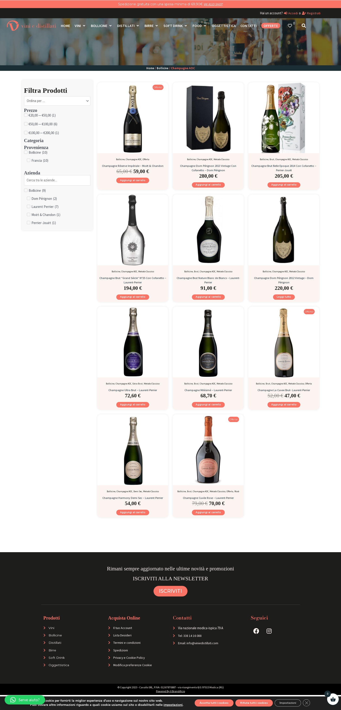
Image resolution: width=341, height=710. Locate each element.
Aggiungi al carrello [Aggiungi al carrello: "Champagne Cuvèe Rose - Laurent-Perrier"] (208, 519)
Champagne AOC (133, 159)
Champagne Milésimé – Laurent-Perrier (208, 394)
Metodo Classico (221, 159)
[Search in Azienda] (57, 181)
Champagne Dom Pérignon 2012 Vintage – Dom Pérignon (284, 281)
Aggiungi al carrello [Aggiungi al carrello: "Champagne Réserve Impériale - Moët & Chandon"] (133, 186)
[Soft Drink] (175, 26)
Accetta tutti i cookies (206, 703)
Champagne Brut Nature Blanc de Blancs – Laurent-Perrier (208, 281)
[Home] (65, 26)
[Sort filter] (57, 101)
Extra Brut (137, 387)
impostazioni (161, 705)
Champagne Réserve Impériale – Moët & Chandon (132, 167)
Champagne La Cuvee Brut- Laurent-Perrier (284, 394)
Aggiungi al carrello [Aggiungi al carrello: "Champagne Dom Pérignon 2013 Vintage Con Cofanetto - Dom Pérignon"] (208, 186)
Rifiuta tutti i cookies (254, 703)
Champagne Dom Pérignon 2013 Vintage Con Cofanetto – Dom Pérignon (208, 167)
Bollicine (163, 68)
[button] (25, 699)
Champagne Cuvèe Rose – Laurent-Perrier (208, 503)
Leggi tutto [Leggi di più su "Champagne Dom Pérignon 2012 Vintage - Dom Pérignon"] (283, 300)
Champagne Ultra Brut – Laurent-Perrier (133, 394)
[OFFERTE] (271, 26)
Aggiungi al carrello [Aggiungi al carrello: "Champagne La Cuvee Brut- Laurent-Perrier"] (284, 409)
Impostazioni (294, 703)
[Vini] (80, 26)
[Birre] (151, 26)
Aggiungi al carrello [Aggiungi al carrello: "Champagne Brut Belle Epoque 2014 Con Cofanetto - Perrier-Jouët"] (284, 186)
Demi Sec (137, 497)
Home (150, 68)
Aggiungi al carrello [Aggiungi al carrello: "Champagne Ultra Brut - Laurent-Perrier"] (133, 409)
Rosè (236, 497)
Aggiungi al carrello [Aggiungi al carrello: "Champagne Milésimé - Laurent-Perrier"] (208, 409)
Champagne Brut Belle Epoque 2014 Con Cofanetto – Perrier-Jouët (284, 167)
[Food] (199, 26)
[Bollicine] (102, 26)
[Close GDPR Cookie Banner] (317, 703)
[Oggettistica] (223, 26)
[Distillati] (128, 26)
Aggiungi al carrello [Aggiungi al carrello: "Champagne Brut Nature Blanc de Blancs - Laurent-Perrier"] (208, 300)
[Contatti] (248, 26)
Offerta (146, 159)
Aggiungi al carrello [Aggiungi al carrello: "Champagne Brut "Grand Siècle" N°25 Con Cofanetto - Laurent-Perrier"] (133, 300)
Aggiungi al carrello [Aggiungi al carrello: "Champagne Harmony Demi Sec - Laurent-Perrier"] (133, 524)
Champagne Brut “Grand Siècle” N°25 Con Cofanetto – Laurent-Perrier (133, 281)
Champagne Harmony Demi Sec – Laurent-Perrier (132, 505)
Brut (272, 159)
